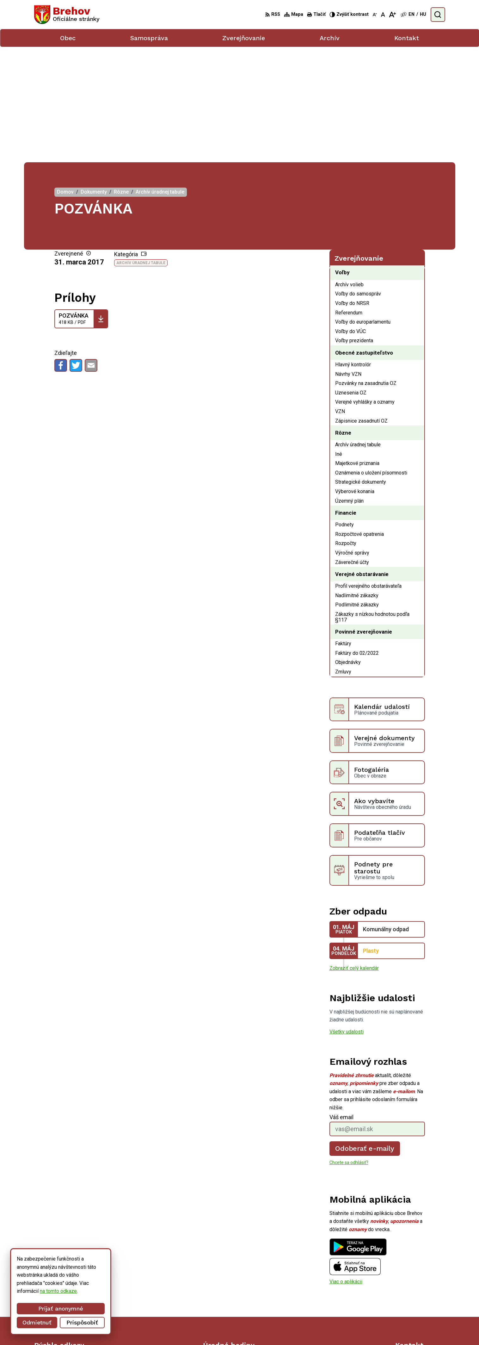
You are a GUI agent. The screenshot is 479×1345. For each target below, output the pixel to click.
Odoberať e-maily (364, 1033)
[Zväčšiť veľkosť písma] (392, 14)
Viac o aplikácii (345, 1166)
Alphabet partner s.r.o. (270, 1328)
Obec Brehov (350, 1328)
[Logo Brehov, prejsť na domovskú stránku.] (67, 14)
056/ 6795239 (411, 1292)
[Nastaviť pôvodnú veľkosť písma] (383, 14)
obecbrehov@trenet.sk (420, 1299)
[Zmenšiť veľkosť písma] (375, 14)
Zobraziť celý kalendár (354, 853)
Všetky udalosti (346, 916)
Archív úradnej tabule (140, 147)
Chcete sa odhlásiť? (348, 1047)
